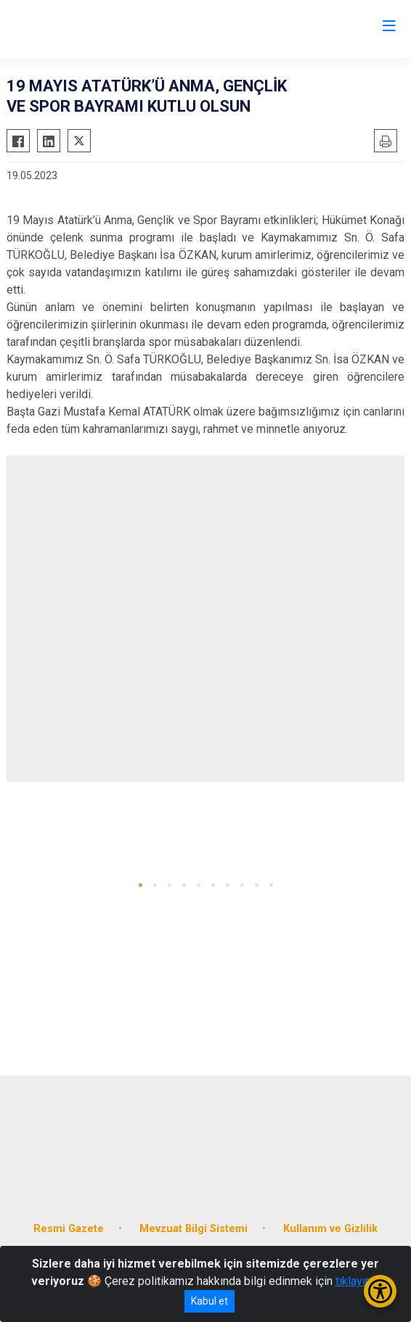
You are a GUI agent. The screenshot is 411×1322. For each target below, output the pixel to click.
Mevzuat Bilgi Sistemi (193, 1229)
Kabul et (209, 1301)
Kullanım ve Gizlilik (330, 1229)
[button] (140, 885)
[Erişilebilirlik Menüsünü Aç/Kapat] (380, 1291)
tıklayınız (358, 1281)
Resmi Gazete (68, 1229)
